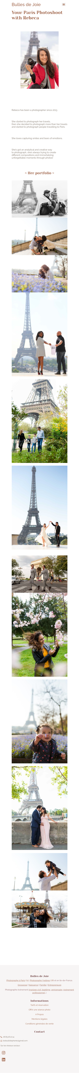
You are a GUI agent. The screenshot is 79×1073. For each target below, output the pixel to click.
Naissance (33, 985)
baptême (46, 990)
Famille (43, 985)
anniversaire (56, 990)
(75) (17, 980)
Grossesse (22, 985)
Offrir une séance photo (39, 1009)
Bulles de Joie (26, 4)
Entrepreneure (54, 985)
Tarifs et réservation (40, 1005)
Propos (40, 1014)
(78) (42, 980)
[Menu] (64, 4)
